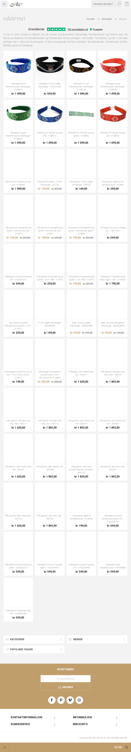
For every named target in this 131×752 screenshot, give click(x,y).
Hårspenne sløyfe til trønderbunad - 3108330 (81, 517)
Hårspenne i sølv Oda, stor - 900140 (50, 517)
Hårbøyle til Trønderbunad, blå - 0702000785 (18, 612)
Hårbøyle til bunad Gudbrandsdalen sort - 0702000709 (113, 518)
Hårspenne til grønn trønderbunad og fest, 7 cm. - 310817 (18, 325)
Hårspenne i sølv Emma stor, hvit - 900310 (81, 422)
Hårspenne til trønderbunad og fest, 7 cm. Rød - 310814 (81, 278)
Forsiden (91, 19)
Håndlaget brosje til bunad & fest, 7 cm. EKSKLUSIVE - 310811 (18, 374)
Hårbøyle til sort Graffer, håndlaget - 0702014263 (49, 85)
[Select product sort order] (4, 747)
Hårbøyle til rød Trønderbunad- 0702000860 (113, 566)
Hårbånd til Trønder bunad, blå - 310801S (50, 134)
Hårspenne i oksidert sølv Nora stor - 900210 (113, 373)
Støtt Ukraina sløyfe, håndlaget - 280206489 (81, 324)
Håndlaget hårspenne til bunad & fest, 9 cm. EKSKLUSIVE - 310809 (49, 374)
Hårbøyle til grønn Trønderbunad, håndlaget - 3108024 (18, 135)
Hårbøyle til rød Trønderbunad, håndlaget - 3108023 (113, 86)
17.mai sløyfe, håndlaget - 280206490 (50, 324)
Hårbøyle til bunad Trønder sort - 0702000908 (81, 566)
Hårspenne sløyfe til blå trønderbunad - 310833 (113, 183)
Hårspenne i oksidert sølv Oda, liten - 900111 (18, 422)
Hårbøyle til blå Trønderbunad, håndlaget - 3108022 (18, 86)
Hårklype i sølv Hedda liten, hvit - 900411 (81, 373)
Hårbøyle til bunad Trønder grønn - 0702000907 (49, 566)
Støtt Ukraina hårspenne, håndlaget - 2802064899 (113, 324)
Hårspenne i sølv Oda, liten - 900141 (18, 517)
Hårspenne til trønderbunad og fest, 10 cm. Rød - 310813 (50, 278)
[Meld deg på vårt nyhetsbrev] (66, 678)
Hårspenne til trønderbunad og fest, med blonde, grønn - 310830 (81, 230)
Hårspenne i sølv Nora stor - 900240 (113, 468)
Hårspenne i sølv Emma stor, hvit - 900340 (112, 422)
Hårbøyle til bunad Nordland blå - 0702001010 (18, 278)
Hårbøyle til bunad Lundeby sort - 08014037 (113, 229)
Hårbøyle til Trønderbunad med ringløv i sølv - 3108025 (113, 278)
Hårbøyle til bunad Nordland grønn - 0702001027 (18, 566)
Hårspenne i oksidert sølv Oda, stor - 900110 (50, 422)
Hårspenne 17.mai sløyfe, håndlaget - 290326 (81, 183)
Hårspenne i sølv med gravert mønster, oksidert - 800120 (81, 469)
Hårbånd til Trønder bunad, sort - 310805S (18, 183)
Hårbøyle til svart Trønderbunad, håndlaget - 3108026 (81, 86)
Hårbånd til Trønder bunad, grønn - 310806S (81, 134)
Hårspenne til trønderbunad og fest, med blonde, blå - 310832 (18, 230)
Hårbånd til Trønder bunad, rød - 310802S (113, 134)
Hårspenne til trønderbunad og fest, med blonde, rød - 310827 (50, 230)
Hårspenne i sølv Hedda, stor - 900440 (49, 468)
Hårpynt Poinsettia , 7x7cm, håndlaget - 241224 (50, 183)
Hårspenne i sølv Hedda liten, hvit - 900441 (18, 468)
